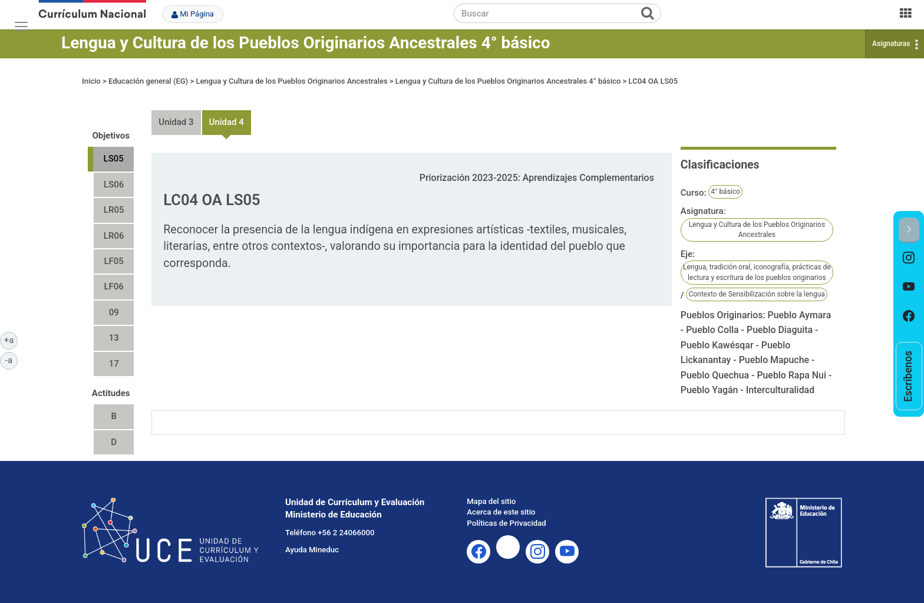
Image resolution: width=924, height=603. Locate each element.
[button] (909, 230)
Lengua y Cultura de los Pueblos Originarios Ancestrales (291, 81)
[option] (909, 257)
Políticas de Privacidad (506, 523)
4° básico (725, 191)
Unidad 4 (226, 122)
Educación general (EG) (148, 81)
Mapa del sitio (491, 501)
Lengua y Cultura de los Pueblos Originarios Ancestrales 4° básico (305, 42)
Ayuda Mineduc (312, 549)
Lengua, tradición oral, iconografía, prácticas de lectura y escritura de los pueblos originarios (757, 272)
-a (11, 359)
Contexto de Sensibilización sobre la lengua (756, 294)
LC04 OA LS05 (653, 81)
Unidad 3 (176, 122)
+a (11, 339)
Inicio (91, 81)
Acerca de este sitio (501, 512)
